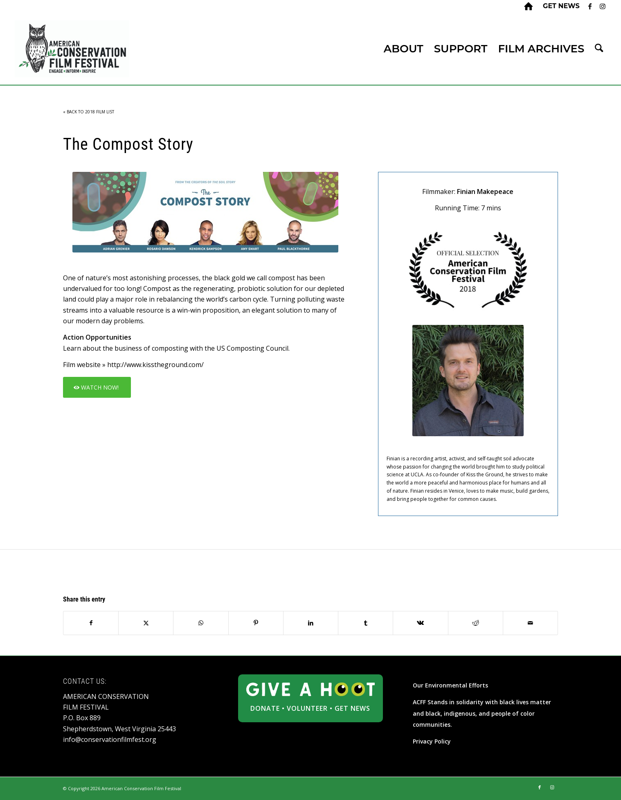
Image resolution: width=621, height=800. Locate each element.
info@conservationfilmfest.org (109, 739)
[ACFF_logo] (72, 49)
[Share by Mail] (530, 622)
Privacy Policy (432, 741)
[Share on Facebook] (90, 622)
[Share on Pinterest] (256, 622)
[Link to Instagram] (602, 6)
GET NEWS (352, 708)
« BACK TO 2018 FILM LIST (88, 112)
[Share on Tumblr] (365, 622)
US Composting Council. (253, 348)
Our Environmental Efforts (450, 685)
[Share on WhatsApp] (200, 622)
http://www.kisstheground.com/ (155, 364)
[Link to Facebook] (590, 6)
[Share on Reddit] (475, 622)
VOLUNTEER (307, 708)
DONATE (265, 708)
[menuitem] (559, 6)
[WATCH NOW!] (97, 387)
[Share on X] (146, 622)
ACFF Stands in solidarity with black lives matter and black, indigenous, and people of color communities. (482, 713)
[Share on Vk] (420, 622)
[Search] (599, 49)
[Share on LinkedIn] (311, 622)
